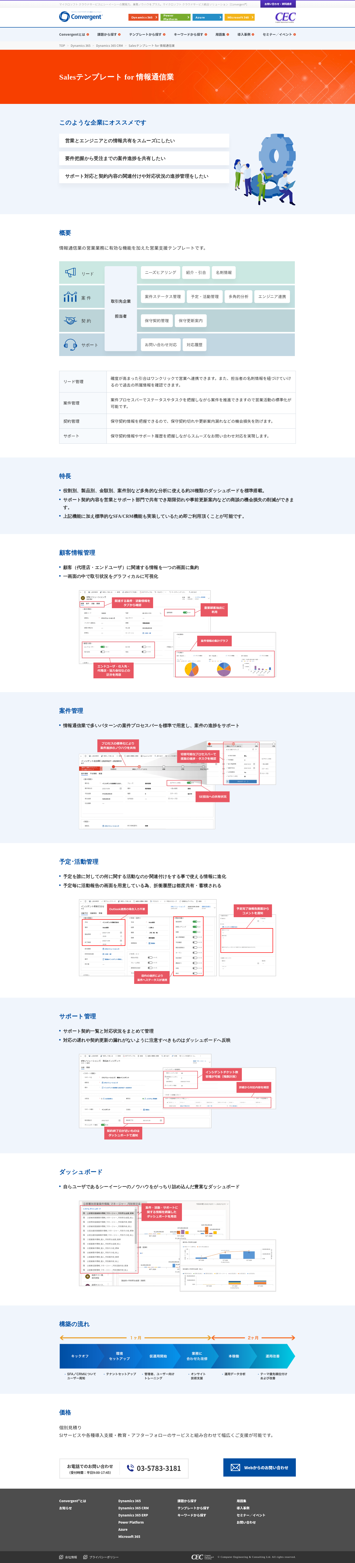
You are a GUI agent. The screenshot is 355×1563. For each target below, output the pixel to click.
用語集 (241, 1500)
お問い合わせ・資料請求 (278, 4)
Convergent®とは (72, 1500)
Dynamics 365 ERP (133, 1515)
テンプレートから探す (194, 1508)
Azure (200, 17)
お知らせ (65, 1508)
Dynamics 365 (142, 17)
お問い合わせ (246, 1522)
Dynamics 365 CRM (133, 1508)
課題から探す (187, 1500)
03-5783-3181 (159, 1468)
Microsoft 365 (238, 17)
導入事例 (243, 1508)
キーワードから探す (192, 1515)
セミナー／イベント (251, 1515)
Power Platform (170, 17)
